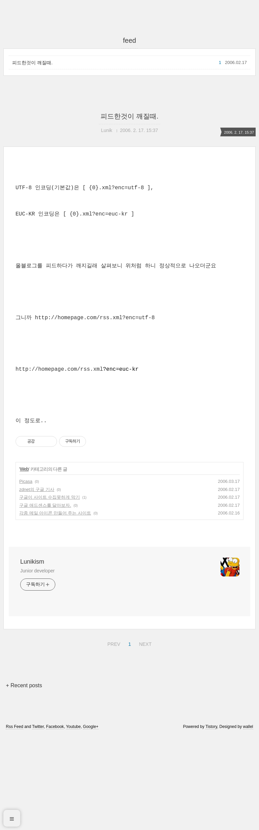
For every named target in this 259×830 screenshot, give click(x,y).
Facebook (55, 821)
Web (24, 563)
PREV (113, 737)
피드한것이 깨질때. (32, 62)
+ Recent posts (24, 780)
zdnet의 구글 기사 (36, 583)
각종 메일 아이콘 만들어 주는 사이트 (55, 607)
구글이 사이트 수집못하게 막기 (49, 591)
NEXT (144, 737)
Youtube (73, 821)
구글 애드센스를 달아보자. (45, 599)
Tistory (211, 821)
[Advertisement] (129, 224)
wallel (248, 821)
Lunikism (32, 656)
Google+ (90, 821)
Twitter (38, 821)
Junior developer (37, 665)
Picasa (25, 575)
